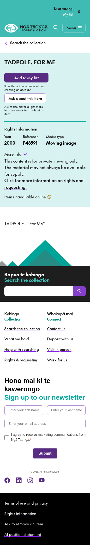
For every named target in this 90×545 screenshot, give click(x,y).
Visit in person (59, 349)
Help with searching (21, 349)
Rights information (20, 513)
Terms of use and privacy (26, 503)
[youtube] (42, 480)
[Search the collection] (56, 28)
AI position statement (22, 534)
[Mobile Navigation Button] (74, 28)
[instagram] (30, 480)
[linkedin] (19, 480)
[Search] (79, 291)
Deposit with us (60, 338)
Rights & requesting (21, 359)
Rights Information (20, 128)
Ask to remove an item (23, 523)
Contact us (56, 328)
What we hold (16, 338)
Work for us (57, 359)
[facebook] (7, 480)
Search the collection (28, 42)
